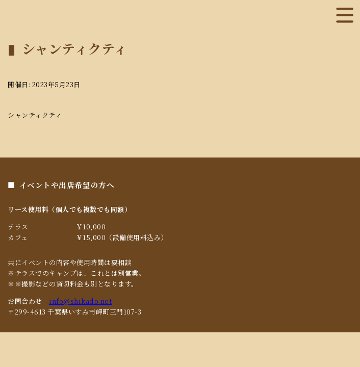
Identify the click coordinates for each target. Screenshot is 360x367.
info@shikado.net (80, 301)
